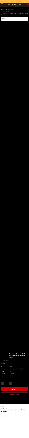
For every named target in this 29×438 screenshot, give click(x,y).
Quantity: (3, 381)
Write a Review (6, 360)
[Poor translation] (5, 412)
